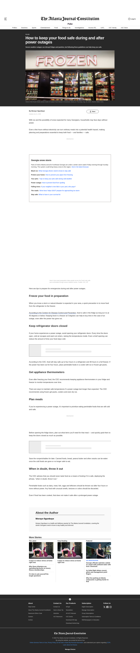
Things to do (66, 27)
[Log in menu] (132, 19)
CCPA (108, 642)
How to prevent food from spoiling (53, 183)
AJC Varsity (112, 27)
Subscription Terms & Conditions (91, 616)
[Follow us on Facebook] (107, 607)
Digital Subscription (87, 607)
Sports (34, 27)
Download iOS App (71, 620)
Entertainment (45, 27)
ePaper (68, 607)
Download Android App (72, 623)
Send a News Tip (58, 610)
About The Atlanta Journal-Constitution (39, 610)
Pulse (27, 34)
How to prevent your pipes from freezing (59, 175)
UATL (102, 27)
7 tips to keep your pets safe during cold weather (55, 179)
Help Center (31, 607)
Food (56, 27)
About (30, 603)
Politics (14, 27)
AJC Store (124, 27)
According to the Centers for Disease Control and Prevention (52, 313)
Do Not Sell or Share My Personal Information (70, 642)
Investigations (79, 27)
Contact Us (57, 603)
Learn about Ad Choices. (70, 645)
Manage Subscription (88, 610)
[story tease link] (41, 550)
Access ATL (92, 27)
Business (24, 27)
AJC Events (69, 616)
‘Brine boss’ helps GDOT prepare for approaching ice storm (59, 190)
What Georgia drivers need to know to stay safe (55, 171)
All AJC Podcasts (71, 613)
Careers (30, 616)
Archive (30, 620)
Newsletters (69, 610)
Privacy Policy (52, 642)
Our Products (71, 603)
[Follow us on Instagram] (110, 607)
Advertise (56, 613)
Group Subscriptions (88, 613)
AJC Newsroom (57, 616)
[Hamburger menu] (5, 19)
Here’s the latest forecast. (80, 167)
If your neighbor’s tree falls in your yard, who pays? (58, 187)
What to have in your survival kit (49, 194)
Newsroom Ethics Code (35, 613)
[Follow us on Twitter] (104, 607)
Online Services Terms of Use (38, 642)
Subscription (86, 603)
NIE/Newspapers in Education (90, 620)
